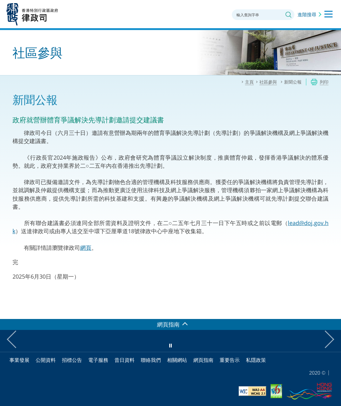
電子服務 (98, 360)
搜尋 (288, 15)
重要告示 (230, 360)
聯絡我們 (151, 360)
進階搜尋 (307, 14)
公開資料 (46, 360)
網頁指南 (203, 360)
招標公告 (72, 360)
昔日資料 (125, 360)
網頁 (85, 247)
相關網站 (177, 360)
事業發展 (19, 360)
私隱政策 (256, 360)
